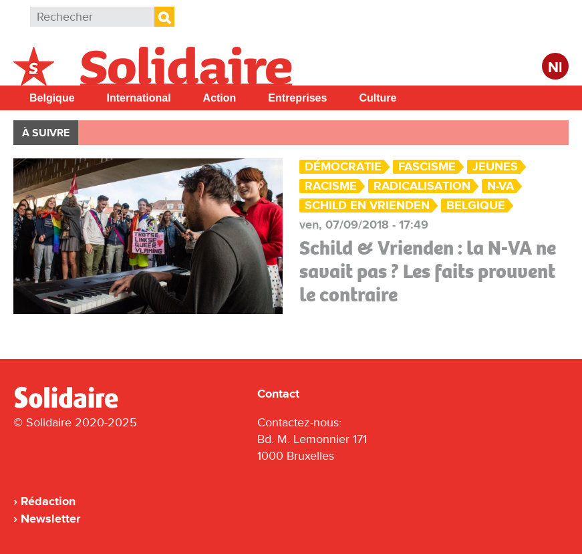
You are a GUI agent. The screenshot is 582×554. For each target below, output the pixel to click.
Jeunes (495, 167)
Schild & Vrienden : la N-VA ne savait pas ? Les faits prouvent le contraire (427, 271)
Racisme (331, 186)
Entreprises (297, 98)
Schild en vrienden (367, 205)
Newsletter (50, 518)
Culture (377, 98)
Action (220, 98)
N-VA (500, 186)
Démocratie (343, 167)
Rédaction (48, 501)
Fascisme (427, 167)
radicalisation (422, 186)
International (139, 98)
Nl (555, 68)
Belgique (52, 98)
